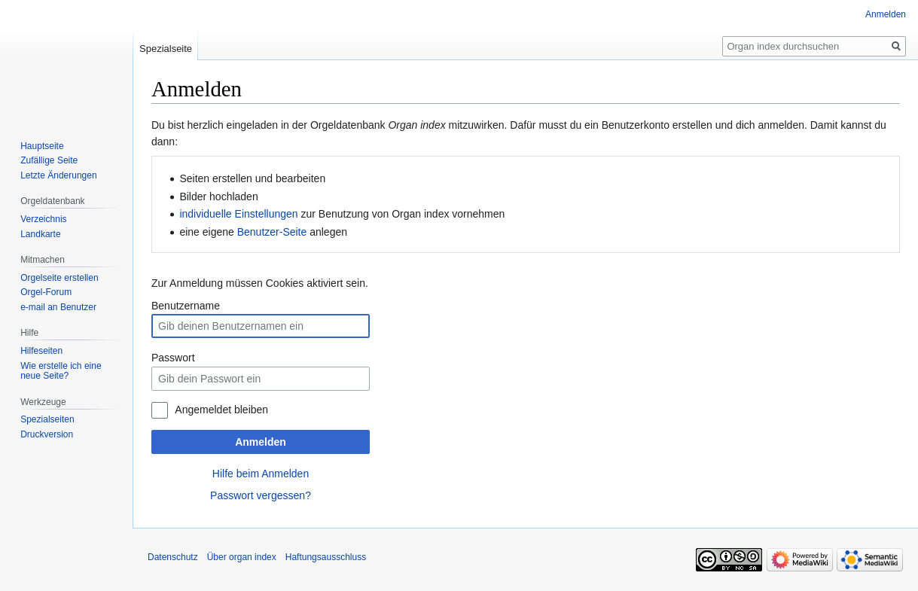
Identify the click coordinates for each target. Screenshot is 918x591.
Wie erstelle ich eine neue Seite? (60, 371)
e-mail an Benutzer (58, 307)
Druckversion (46, 434)
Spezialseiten (47, 419)
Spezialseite (165, 48)
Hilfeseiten (41, 351)
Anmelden (260, 442)
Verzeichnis (43, 219)
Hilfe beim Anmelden (260, 474)
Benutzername (185, 306)
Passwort (173, 358)
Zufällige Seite (49, 160)
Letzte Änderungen (58, 175)
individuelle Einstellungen (238, 214)
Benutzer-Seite (272, 232)
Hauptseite (41, 146)
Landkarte (40, 234)
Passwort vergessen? (260, 495)
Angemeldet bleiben (221, 410)
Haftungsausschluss (325, 557)
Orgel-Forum (46, 292)
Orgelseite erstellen (59, 278)
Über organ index (241, 557)
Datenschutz (173, 557)
